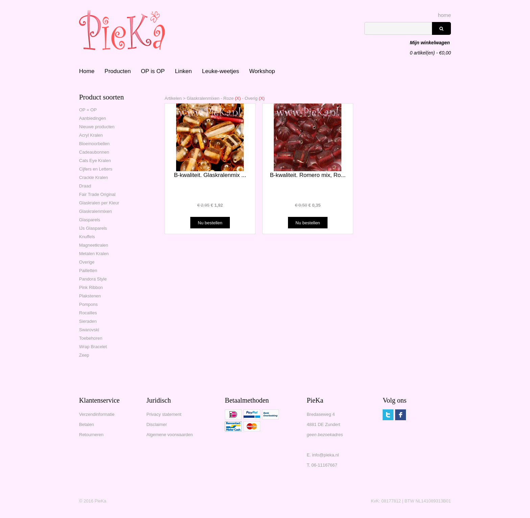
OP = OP (88, 109)
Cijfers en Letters (95, 169)
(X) (237, 98)
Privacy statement (163, 414)
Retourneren (91, 434)
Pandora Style (93, 278)
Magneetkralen (93, 245)
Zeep (84, 355)
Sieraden (88, 321)
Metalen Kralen (94, 253)
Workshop (262, 71)
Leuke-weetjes (220, 71)
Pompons (88, 304)
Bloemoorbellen (94, 143)
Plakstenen (90, 295)
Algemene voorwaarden (169, 434)
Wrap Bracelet (93, 346)
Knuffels (87, 236)
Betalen (86, 424)
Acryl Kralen (91, 135)
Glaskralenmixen (95, 211)
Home (86, 71)
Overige (87, 262)
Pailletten (88, 270)
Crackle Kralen (93, 177)
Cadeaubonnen (94, 152)
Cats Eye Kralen (95, 160)
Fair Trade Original (97, 194)
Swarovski (89, 329)
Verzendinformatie (97, 414)
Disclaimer (156, 424)
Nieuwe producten (97, 126)
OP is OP (153, 71)
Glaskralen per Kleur (99, 202)
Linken (183, 71)
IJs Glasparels (93, 228)
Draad (85, 185)
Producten (117, 71)
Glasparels (89, 219)
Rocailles (88, 312)
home (444, 15)
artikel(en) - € (430, 43)
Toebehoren (90, 338)
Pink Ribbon (91, 287)
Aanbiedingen (92, 118)
